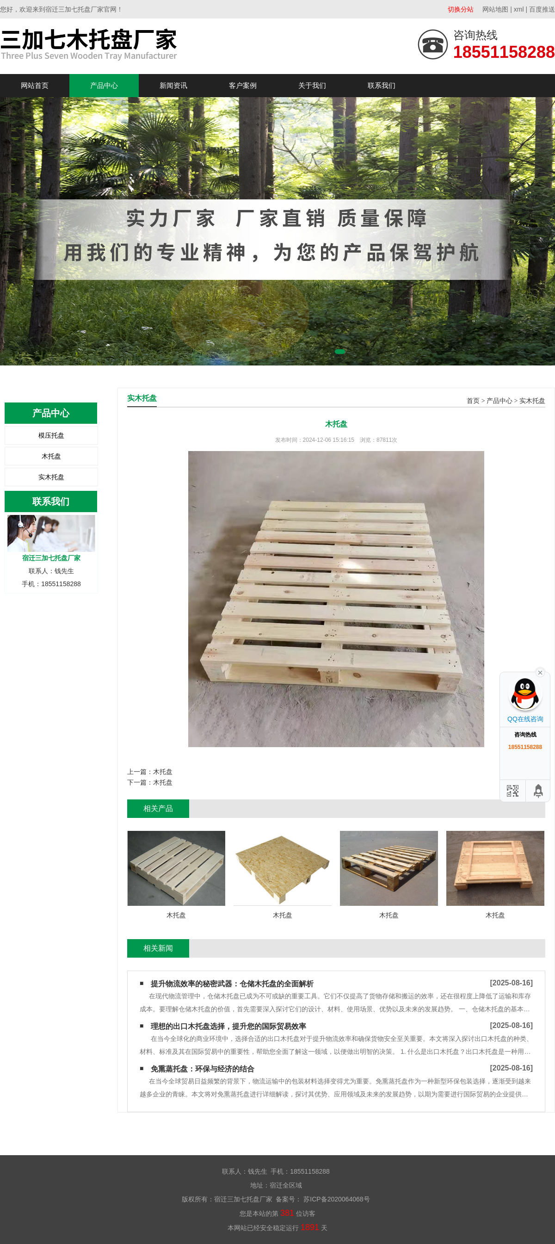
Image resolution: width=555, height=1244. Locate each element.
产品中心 (104, 85)
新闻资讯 (173, 85)
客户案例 (243, 85)
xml (519, 9)
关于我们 (312, 85)
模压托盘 (51, 435)
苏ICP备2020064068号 (336, 1199)
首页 (473, 400)
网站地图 (495, 9)
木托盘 (51, 456)
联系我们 (381, 85)
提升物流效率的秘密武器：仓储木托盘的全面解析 (232, 984)
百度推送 (542, 9)
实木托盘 (51, 477)
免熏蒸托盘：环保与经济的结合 (202, 1069)
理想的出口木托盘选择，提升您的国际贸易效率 (228, 1026)
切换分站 (461, 9)
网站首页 (35, 85)
